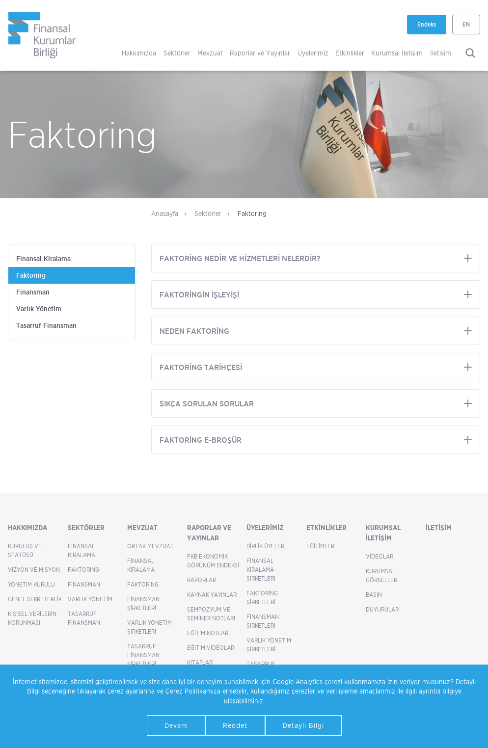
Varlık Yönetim (38, 308)
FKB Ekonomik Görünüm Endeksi (213, 561)
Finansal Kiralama (43, 258)
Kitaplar (200, 662)
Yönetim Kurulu (31, 584)
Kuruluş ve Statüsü (25, 550)
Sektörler (176, 53)
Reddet (235, 725)
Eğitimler (320, 546)
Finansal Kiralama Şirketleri (260, 569)
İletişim (440, 53)
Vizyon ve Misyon (34, 569)
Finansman (33, 292)
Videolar (379, 556)
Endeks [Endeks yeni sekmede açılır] (431, 27)
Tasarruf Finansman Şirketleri (143, 655)
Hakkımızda (139, 53)
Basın (374, 594)
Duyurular (382, 609)
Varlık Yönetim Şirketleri (149, 627)
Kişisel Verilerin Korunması (32, 618)
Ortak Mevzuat (150, 546)
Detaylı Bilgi (303, 725)
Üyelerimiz (313, 53)
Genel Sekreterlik (35, 599)
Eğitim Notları (208, 633)
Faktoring (31, 275)
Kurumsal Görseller (381, 575)
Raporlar (201, 580)
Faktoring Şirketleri (262, 597)
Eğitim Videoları (211, 647)
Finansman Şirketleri (143, 603)
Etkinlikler (349, 53)
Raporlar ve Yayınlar (260, 53)
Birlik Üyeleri (266, 546)
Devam (176, 725)
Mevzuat (210, 53)
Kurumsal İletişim (397, 53)
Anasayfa (164, 213)
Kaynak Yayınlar (212, 594)
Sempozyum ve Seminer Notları (211, 614)
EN (466, 24)
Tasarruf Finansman (46, 325)
